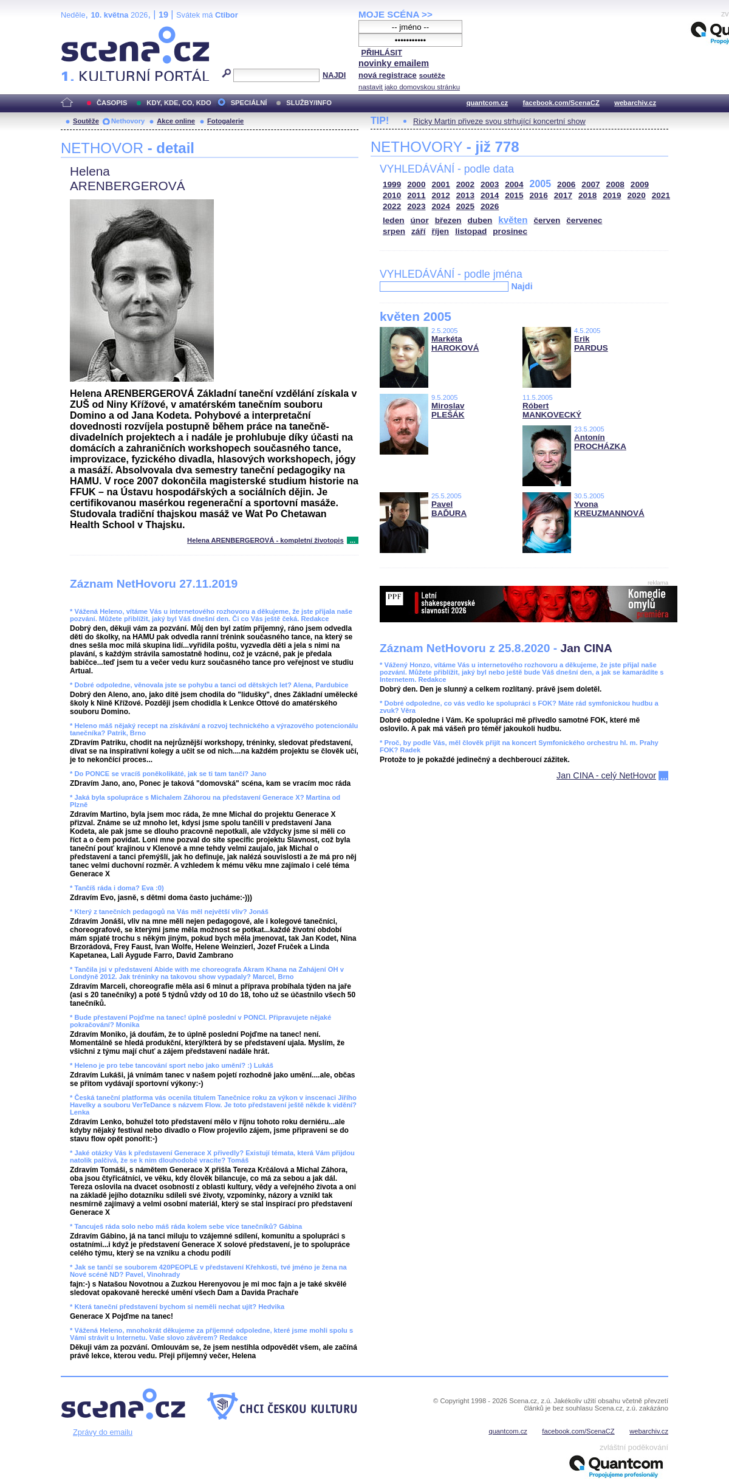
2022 (392, 206)
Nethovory (128, 121)
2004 (514, 184)
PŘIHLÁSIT (381, 52)
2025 (465, 206)
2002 (465, 184)
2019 (612, 195)
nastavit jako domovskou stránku (409, 87)
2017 (563, 195)
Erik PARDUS (591, 343)
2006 (566, 184)
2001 (441, 184)
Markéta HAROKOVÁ (455, 343)
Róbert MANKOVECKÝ (551, 410)
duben (480, 220)
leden (394, 220)
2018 (587, 195)
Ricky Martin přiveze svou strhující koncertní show (499, 121)
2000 (416, 184)
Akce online (176, 121)
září (418, 231)
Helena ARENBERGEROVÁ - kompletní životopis (265, 540)
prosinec (510, 231)
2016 (539, 195)
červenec (584, 220)
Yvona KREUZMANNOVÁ (609, 509)
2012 (441, 195)
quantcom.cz (487, 102)
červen (546, 220)
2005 (541, 184)
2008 (615, 184)
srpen (394, 231)
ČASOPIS (112, 102)
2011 (416, 195)
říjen (440, 231)
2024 (441, 206)
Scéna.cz (81, 31)
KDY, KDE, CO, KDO (178, 102)
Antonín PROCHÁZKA (600, 442)
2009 (640, 184)
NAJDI (334, 75)
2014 (490, 195)
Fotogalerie (225, 121)
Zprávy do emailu (102, 1432)
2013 (465, 195)
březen (448, 220)
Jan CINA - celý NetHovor (606, 775)
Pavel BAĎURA (449, 509)
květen (512, 220)
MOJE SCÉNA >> (395, 14)
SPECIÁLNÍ (249, 102)
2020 (637, 195)
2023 (416, 206)
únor (420, 220)
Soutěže (86, 121)
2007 (590, 184)
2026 (490, 206)
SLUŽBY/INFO (309, 102)
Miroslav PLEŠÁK (448, 410)
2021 (661, 195)
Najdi (521, 286)
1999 (392, 184)
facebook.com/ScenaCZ (561, 102)
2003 (490, 184)
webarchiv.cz (635, 102)
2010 (392, 195)
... (352, 540)
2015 (514, 195)
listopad (471, 231)
